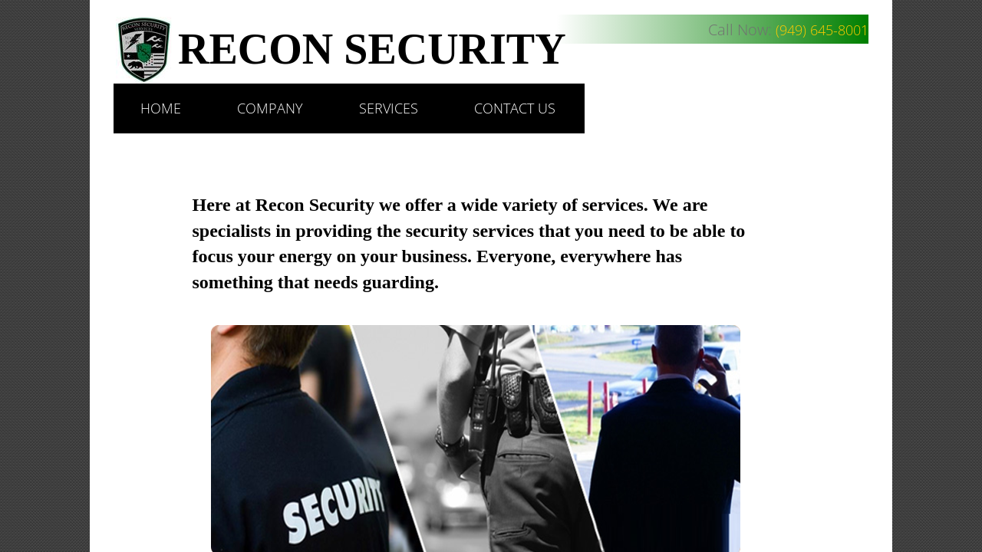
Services (388, 108)
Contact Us (514, 108)
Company (270, 108)
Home (160, 108)
